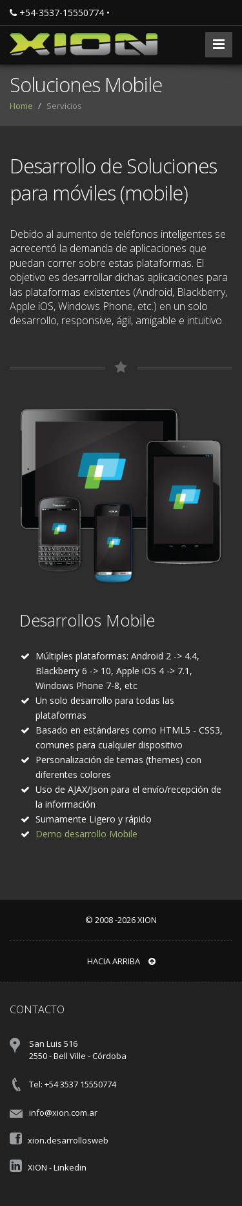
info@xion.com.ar (63, 1112)
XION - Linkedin (57, 1167)
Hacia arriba (121, 961)
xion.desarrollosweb (68, 1140)
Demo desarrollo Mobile (86, 834)
